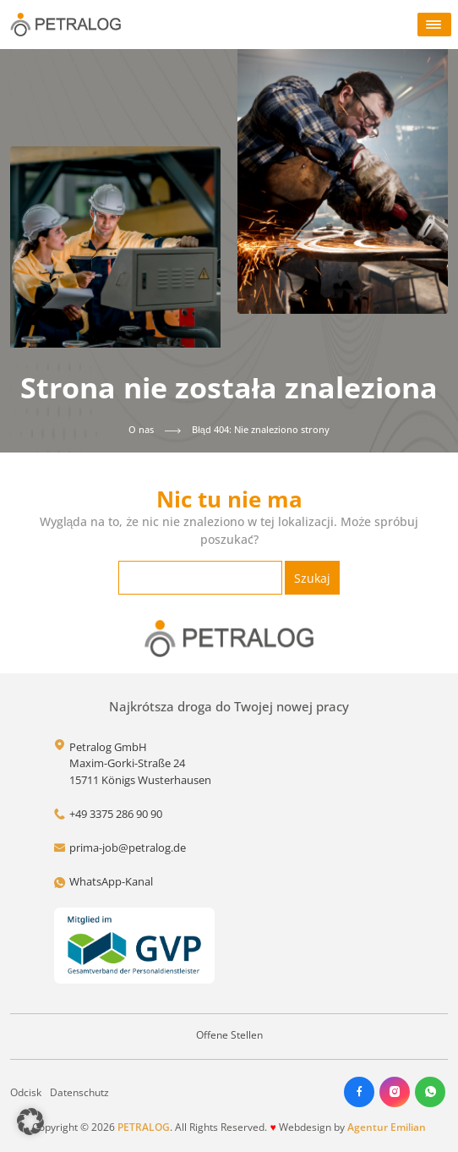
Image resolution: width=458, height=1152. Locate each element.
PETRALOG (143, 1127)
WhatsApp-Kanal (111, 881)
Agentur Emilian (386, 1127)
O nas (141, 429)
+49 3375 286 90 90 (115, 813)
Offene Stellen (229, 1035)
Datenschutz (79, 1092)
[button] (30, 1121)
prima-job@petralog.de (127, 847)
